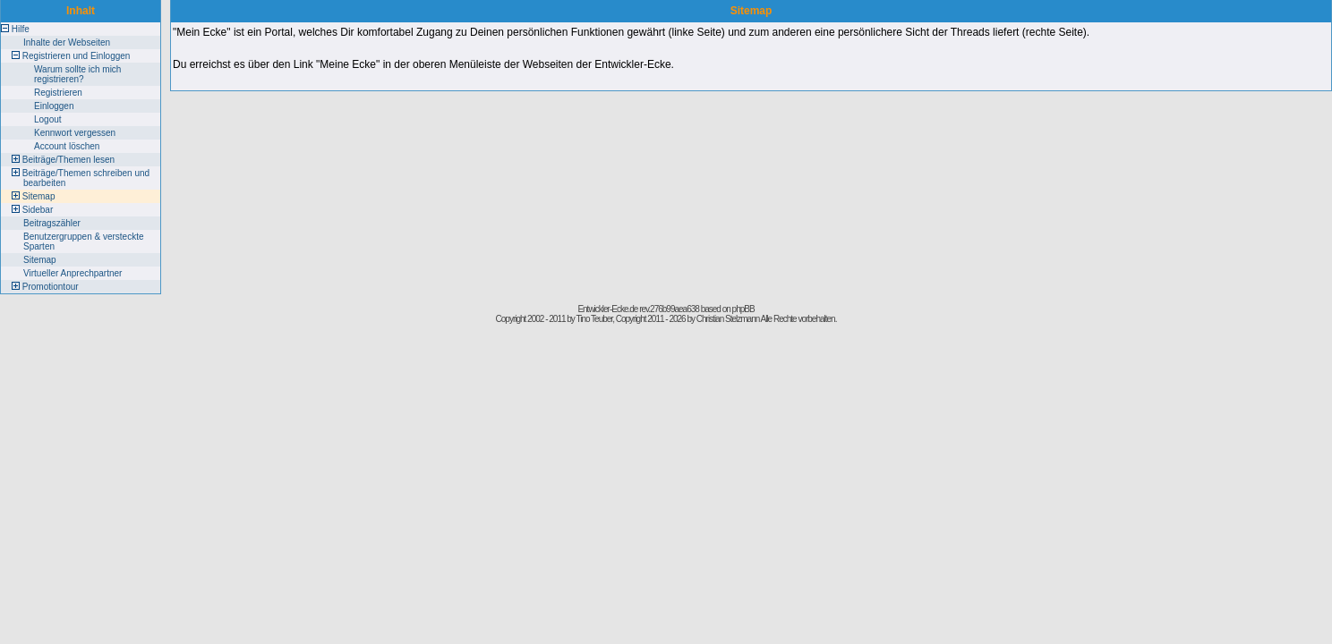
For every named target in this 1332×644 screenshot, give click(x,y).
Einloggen (53, 106)
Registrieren (58, 92)
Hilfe (21, 29)
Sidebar (37, 210)
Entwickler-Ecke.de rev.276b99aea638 (637, 309)
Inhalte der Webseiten (66, 42)
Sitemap (39, 196)
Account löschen (66, 146)
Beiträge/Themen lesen (68, 160)
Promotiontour (50, 287)
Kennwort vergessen (74, 133)
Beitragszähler (52, 223)
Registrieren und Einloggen (76, 56)
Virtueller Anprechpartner (72, 273)
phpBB (743, 309)
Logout (48, 119)
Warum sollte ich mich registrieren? (77, 74)
